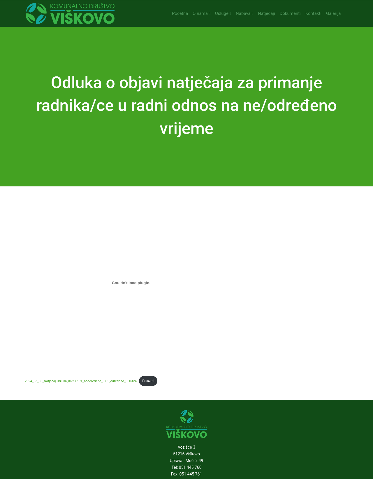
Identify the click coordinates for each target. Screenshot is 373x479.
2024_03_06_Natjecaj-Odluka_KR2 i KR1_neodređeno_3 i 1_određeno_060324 (81, 381)
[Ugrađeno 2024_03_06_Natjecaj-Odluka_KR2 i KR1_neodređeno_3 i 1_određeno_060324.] (131, 282)
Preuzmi (148, 381)
